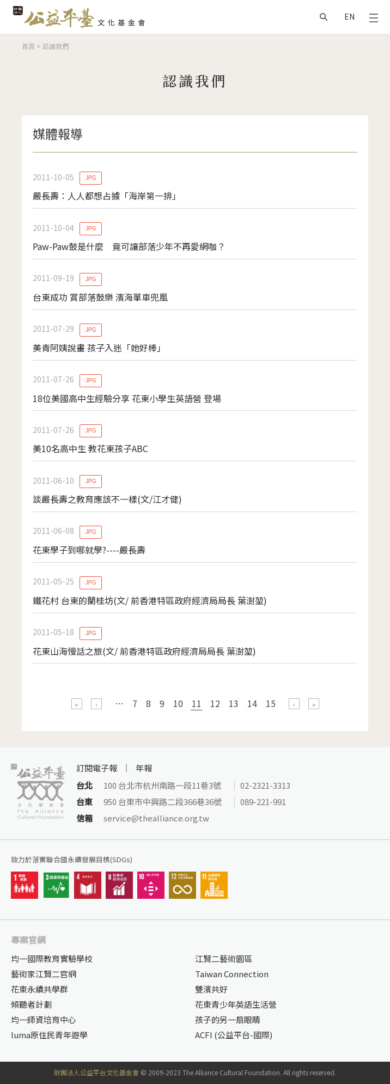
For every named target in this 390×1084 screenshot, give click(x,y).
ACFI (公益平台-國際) (233, 1034)
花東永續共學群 (39, 989)
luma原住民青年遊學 (49, 1034)
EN (349, 16)
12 (215, 703)
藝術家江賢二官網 (43, 973)
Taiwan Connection (232, 973)
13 (234, 703)
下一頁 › (294, 703)
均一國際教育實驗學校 (52, 958)
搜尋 (323, 17)
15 (271, 703)
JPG (91, 178)
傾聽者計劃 (31, 1004)
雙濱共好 (211, 989)
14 (252, 703)
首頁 (28, 46)
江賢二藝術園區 (223, 958)
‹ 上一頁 (96, 703)
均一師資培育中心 (43, 1019)
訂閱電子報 (96, 768)
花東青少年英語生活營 (236, 1004)
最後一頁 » (313, 703)
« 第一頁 (76, 703)
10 (178, 703)
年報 (144, 768)
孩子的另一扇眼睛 (227, 1019)
